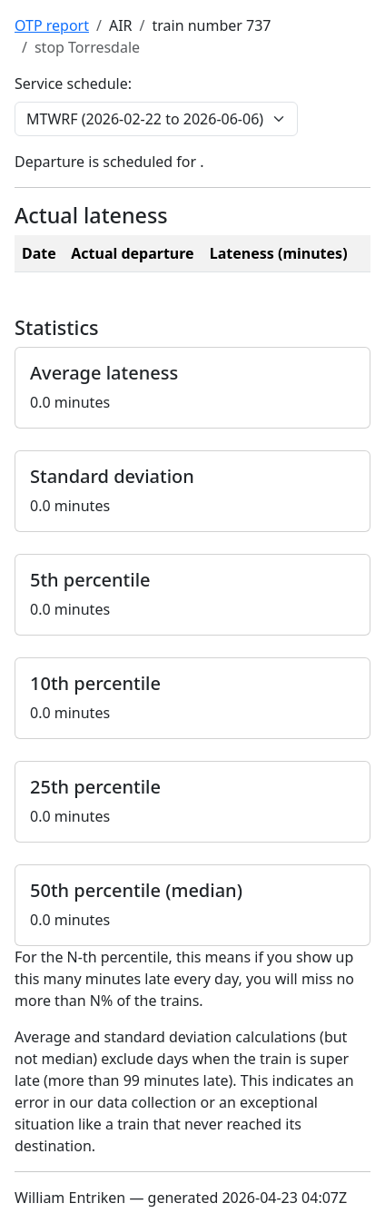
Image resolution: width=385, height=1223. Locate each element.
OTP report (52, 25)
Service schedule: (73, 84)
